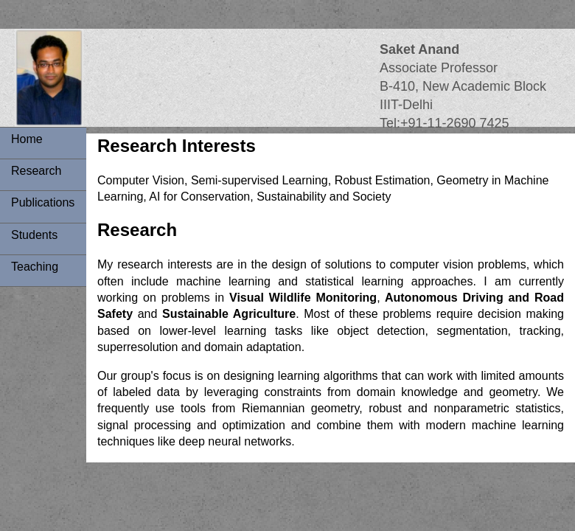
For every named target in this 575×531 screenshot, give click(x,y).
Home (27, 139)
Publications (42, 202)
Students (34, 235)
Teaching (34, 266)
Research (36, 170)
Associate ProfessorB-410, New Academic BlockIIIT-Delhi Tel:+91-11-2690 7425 (463, 86)
